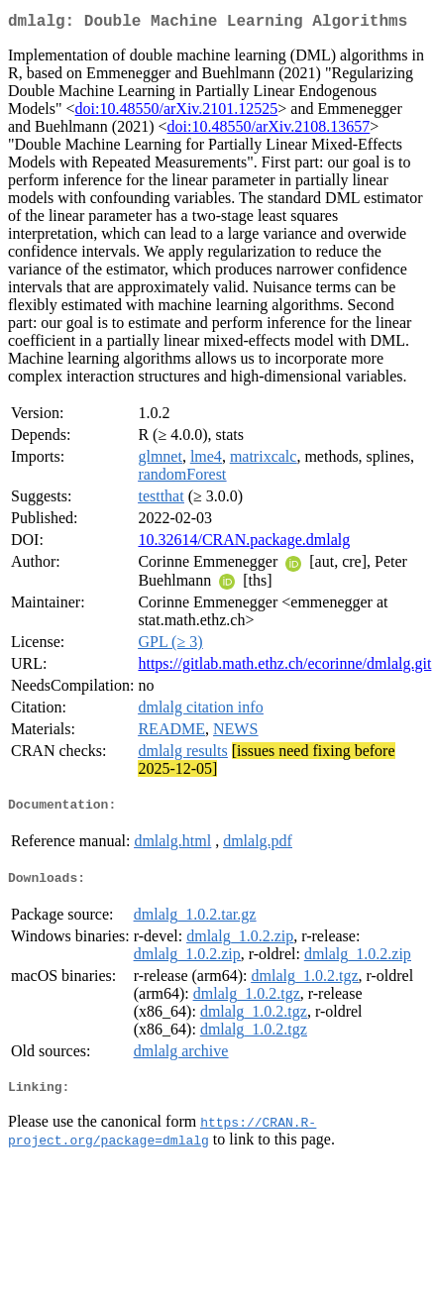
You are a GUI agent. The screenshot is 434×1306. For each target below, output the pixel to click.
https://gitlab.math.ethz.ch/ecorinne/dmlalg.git (284, 667)
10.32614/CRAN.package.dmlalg (244, 543)
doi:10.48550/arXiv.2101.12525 (176, 112)
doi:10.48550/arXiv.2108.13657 (269, 130)
